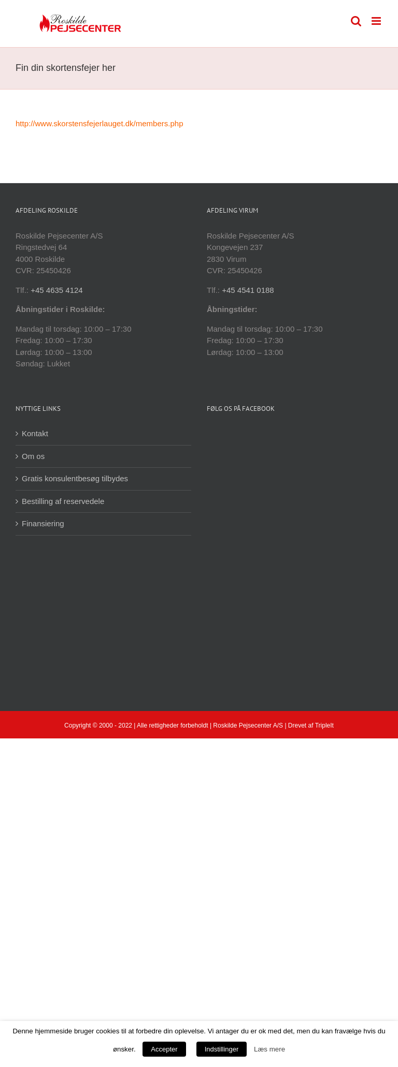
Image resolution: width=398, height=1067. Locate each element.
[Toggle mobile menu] (377, 21)
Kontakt (35, 433)
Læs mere (269, 1049)
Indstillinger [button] (222, 1049)
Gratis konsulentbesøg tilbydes (75, 478)
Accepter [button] (164, 1049)
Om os (33, 456)
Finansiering (43, 523)
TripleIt (324, 725)
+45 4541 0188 (248, 290)
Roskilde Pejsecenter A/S (248, 725)
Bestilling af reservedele (63, 501)
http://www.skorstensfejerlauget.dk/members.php (99, 123)
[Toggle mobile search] (356, 21)
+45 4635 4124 (57, 290)
